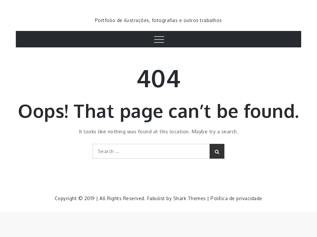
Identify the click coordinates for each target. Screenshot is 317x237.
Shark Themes (190, 198)
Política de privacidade (236, 198)
